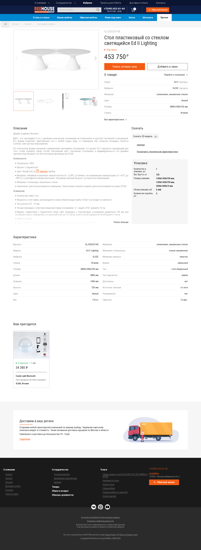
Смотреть (183, 82)
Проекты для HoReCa (110, 2)
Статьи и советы (11, 494)
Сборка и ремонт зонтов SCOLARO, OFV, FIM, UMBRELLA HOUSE (125, 475)
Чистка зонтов (108, 484)
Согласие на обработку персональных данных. (100, 517)
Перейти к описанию (174, 74)
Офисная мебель (88, 17)
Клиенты (8, 474)
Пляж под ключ (113, 17)
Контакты (160, 2)
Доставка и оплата (138, 2)
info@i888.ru (154, 473)
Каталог (15, 24)
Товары (55, 487)
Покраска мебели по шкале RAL (115, 492)
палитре (44, 171)
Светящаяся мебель (46, 24)
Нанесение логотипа (111, 480)
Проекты (8, 478)
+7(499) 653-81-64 (114, 9)
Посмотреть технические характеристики (157, 151)
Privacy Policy (110, 535)
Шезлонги (148, 17)
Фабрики (87, 2)
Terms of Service (126, 535)
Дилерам (57, 482)
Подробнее (25, 439)
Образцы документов (63, 495)
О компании (40, 2)
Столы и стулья (41, 17)
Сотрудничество (64, 2)
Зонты (132, 17)
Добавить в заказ (167, 66)
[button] (95, 58)
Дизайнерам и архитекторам (65, 478)
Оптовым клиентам (62, 474)
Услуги (103, 469)
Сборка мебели (109, 488)
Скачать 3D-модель (142, 136)
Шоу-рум (9, 482)
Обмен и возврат (60, 491)
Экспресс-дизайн (109, 496)
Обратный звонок (158, 10)
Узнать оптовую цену (125, 66)
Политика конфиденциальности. (100, 521)
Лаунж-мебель (64, 17)
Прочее (164, 17)
